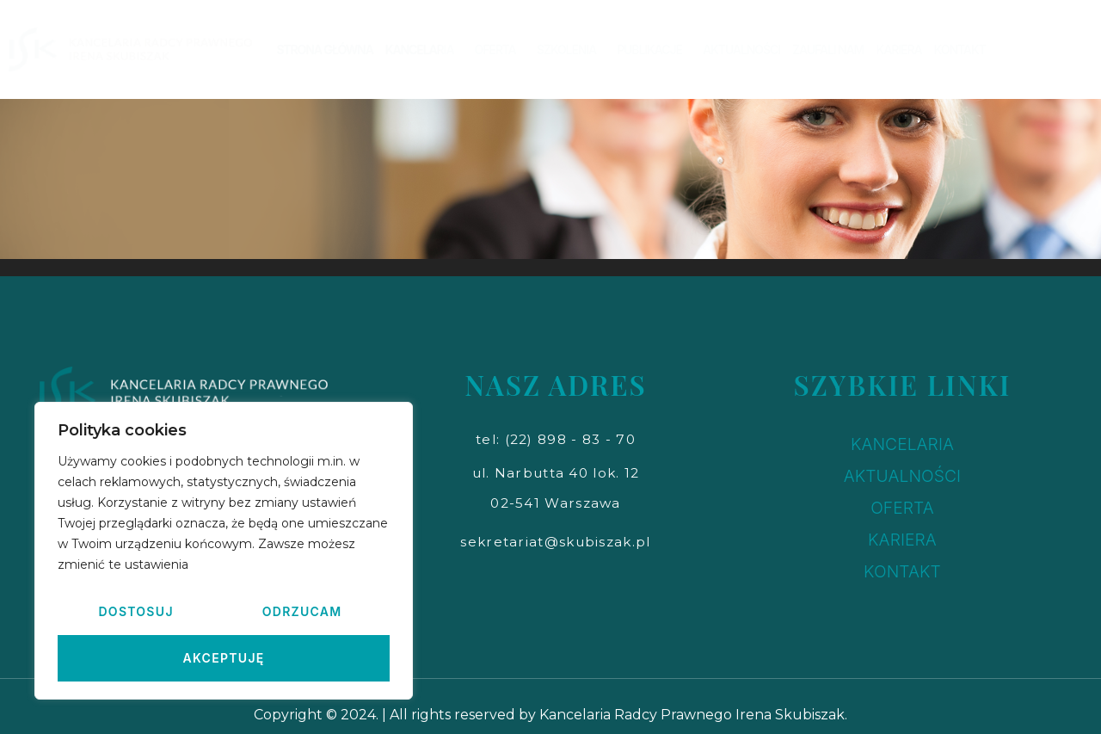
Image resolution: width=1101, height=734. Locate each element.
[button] (555, 439)
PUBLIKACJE (654, 49)
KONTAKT (960, 49)
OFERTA (499, 49)
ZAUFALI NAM (828, 49)
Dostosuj (135, 611)
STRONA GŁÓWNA (324, 49)
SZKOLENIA (571, 49)
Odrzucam (302, 611)
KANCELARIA (424, 49)
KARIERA (898, 49)
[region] (223, 551)
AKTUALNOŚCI (741, 49)
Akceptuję (223, 658)
